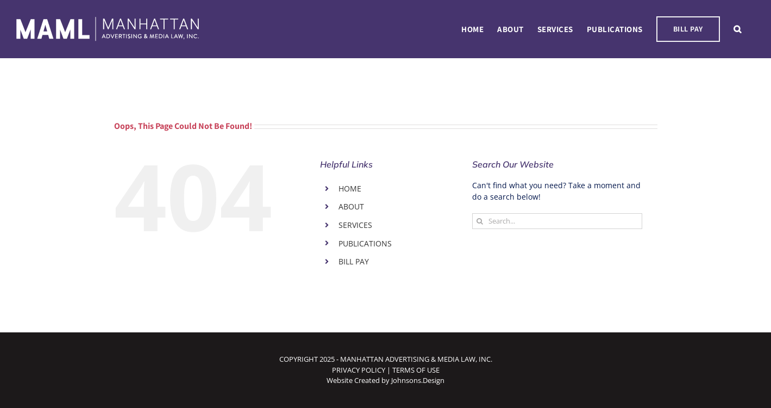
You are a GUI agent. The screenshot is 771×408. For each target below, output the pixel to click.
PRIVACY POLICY (358, 370)
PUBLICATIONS (365, 243)
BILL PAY (354, 261)
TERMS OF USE (416, 370)
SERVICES (355, 225)
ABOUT (351, 206)
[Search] (480, 221)
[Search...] (557, 221)
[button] (738, 29)
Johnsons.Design (417, 380)
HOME (350, 188)
